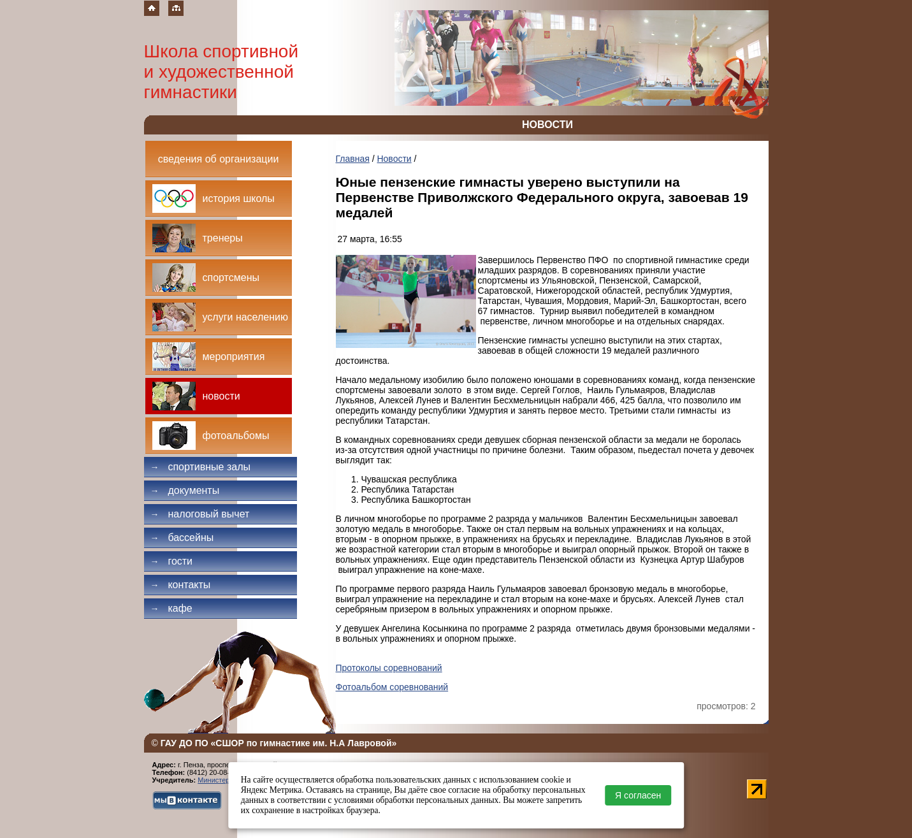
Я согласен (638, 795)
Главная (353, 159)
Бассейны (182, 537)
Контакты (180, 584)
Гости (171, 561)
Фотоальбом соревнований (392, 687)
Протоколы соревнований (389, 668)
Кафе (171, 608)
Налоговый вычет (200, 514)
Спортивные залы (200, 466)
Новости (394, 159)
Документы (185, 490)
